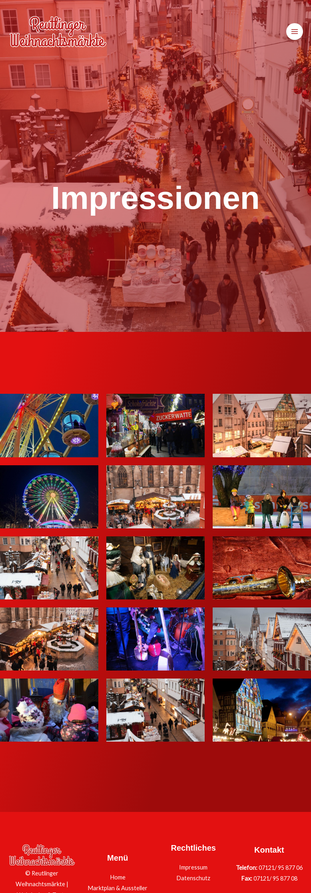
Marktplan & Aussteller (118, 888)
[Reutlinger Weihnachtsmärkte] (58, 31)
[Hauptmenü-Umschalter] (294, 31)
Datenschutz (193, 878)
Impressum (193, 867)
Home (118, 877)
